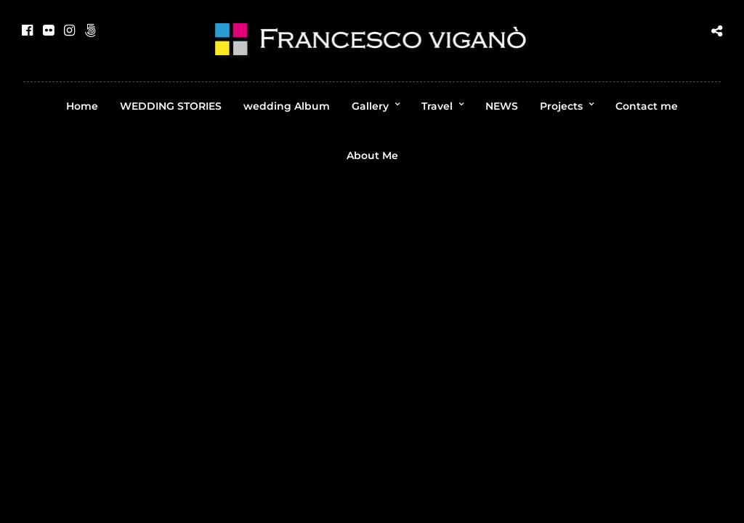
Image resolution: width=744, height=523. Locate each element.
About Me (372, 155)
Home (82, 106)
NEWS (501, 106)
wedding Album (286, 106)
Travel (437, 106)
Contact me (646, 106)
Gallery (370, 106)
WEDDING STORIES (171, 106)
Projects (561, 106)
